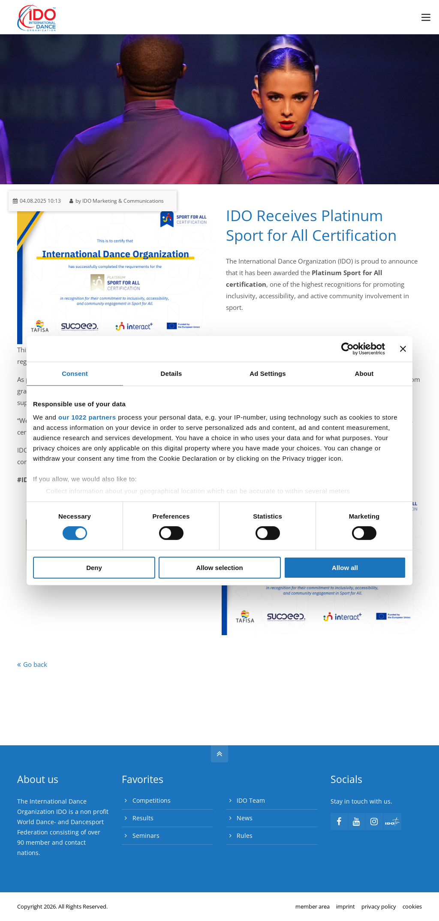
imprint (345, 906)
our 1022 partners (87, 417)
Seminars (145, 835)
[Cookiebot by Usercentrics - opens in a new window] (347, 348)
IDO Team (251, 800)
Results (142, 818)
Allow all (345, 567)
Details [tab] (171, 373)
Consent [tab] (75, 373)
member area (312, 906)
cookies (412, 906)
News (245, 818)
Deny (94, 567)
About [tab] (364, 373)
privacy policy (378, 906)
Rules (245, 835)
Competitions (151, 800)
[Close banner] (403, 348)
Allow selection (219, 567)
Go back (35, 664)
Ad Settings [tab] (268, 373)
